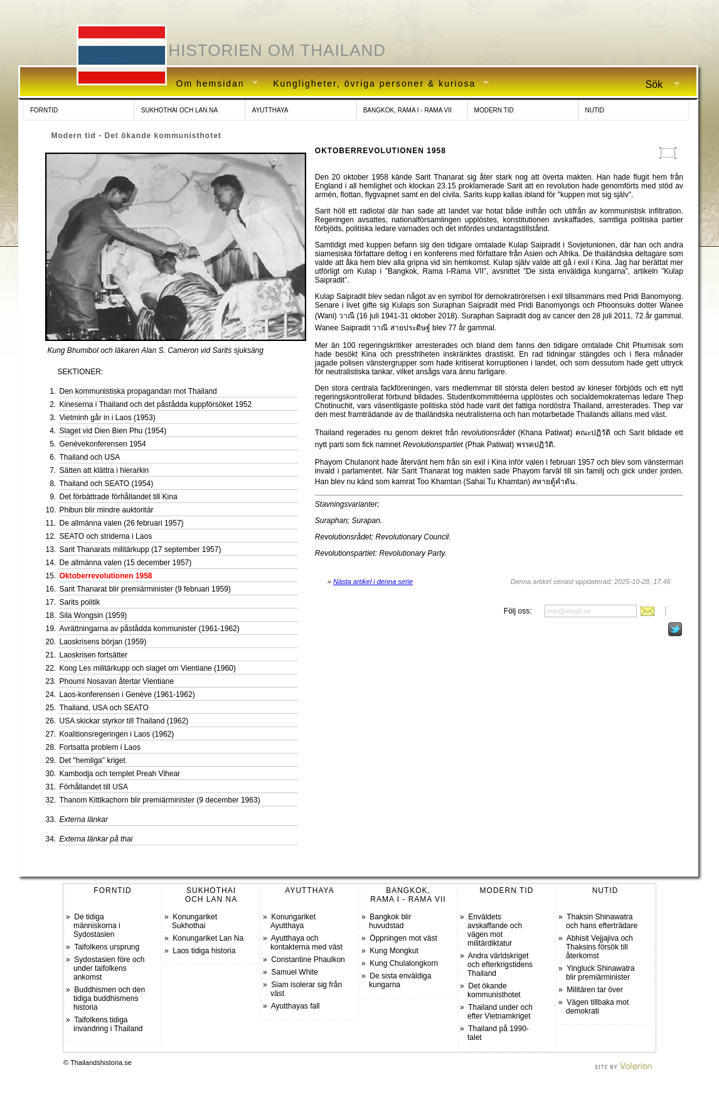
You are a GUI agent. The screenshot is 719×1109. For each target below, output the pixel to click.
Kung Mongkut (394, 950)
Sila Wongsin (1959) (93, 615)
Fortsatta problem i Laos (100, 747)
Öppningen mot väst (403, 938)
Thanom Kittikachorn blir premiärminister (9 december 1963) (160, 800)
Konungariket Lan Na (208, 938)
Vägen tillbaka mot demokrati (597, 1006)
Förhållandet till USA (94, 786)
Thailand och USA (90, 457)
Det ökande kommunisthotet (494, 990)
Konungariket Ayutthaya (293, 921)
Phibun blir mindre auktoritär (107, 510)
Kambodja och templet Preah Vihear (120, 773)
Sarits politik (80, 602)
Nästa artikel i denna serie (373, 581)
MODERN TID (494, 110)
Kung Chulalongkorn (404, 963)
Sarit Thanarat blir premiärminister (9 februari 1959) (145, 589)
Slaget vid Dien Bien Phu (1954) (113, 430)
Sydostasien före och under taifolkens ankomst (108, 968)
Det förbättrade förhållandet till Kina (119, 496)
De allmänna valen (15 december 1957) (126, 562)
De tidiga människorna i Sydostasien (96, 925)
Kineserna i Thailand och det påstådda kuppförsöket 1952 (156, 404)
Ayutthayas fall (295, 1006)
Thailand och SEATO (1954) (107, 483)
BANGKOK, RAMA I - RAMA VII (407, 110)
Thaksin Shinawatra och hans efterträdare (601, 921)
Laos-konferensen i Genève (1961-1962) (127, 694)
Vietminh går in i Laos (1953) (108, 417)
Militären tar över (594, 989)
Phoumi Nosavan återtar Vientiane (117, 681)
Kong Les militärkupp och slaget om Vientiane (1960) (148, 668)
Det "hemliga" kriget (92, 760)
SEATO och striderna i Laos (106, 536)
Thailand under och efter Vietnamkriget (500, 1011)
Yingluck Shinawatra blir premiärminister (600, 973)
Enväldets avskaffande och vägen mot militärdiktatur (494, 930)
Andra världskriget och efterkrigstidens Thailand (500, 964)
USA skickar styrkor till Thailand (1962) (124, 721)
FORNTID (44, 110)
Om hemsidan (213, 83)
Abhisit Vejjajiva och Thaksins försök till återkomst (599, 947)
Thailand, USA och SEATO (104, 707)
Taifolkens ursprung (106, 947)
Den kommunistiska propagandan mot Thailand (138, 391)
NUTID (595, 110)
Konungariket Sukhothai (194, 921)
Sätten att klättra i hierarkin (104, 470)
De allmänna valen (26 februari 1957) (122, 523)
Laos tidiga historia (204, 950)
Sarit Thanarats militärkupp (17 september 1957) (140, 549)
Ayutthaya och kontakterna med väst (306, 942)
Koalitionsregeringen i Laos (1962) (117, 734)
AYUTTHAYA (270, 110)
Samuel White (294, 972)
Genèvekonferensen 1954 (103, 444)
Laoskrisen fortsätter (94, 655)
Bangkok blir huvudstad (390, 921)
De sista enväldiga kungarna (400, 980)
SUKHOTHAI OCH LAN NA (179, 110)
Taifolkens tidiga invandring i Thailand (108, 1024)
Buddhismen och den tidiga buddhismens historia (109, 998)
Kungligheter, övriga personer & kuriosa (376, 83)
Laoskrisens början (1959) (103, 641)
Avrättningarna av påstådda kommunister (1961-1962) (150, 628)
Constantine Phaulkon (307, 959)
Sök (657, 84)
